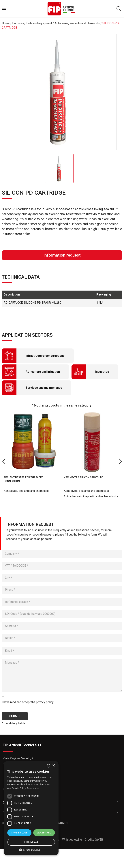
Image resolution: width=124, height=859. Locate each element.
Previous (3, 461)
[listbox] (48, 765)
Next (120, 461)
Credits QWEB (94, 839)
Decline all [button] (31, 842)
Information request (62, 255)
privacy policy (44, 702)
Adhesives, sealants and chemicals (26, 491)
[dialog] (31, 808)
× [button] (53, 765)
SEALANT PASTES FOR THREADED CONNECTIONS (23, 479)
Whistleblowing (72, 839)
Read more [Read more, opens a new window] (33, 788)
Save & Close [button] (19, 832)
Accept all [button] (44, 832)
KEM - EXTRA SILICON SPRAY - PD (83, 477)
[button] (31, 850)
